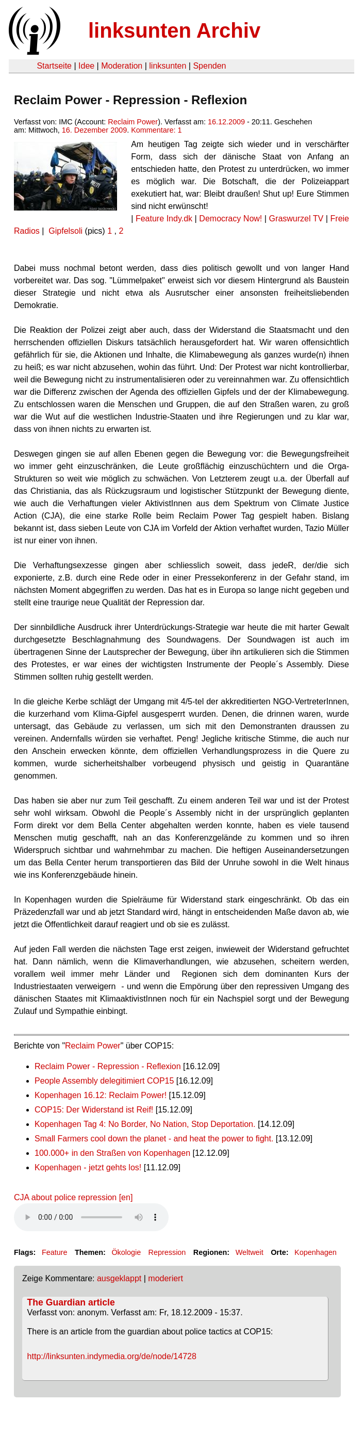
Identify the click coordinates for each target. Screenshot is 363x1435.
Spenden (209, 65)
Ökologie (126, 1252)
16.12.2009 (226, 122)
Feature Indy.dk (164, 218)
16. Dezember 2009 (94, 130)
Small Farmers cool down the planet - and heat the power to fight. (154, 1138)
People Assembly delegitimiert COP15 (104, 1080)
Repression (167, 1252)
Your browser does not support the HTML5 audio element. (91, 1217)
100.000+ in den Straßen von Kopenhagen (112, 1153)
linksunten (167, 65)
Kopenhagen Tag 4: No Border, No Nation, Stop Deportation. (145, 1124)
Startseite (54, 65)
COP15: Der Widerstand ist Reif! (94, 1109)
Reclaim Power (133, 122)
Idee (86, 65)
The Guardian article (71, 1302)
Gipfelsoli (65, 231)
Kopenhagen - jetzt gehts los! (88, 1167)
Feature (55, 1252)
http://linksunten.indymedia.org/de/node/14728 (111, 1356)
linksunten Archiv (174, 30)
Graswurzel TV (296, 218)
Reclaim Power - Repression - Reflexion (108, 1066)
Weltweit (249, 1252)
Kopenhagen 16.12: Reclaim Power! (101, 1095)
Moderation (121, 65)
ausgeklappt (119, 1278)
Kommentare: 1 (156, 130)
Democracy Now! (230, 218)
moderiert (165, 1278)
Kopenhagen (315, 1252)
